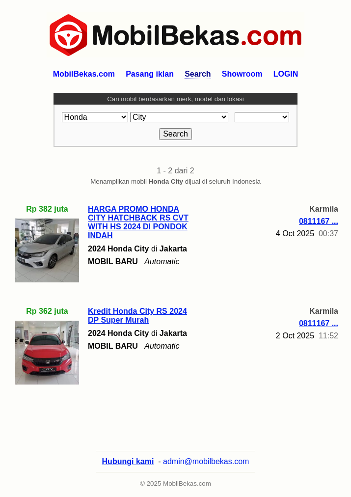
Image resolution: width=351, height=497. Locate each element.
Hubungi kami (128, 461)
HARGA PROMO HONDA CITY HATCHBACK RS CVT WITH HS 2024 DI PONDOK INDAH (138, 222)
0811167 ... (318, 221)
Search (198, 74)
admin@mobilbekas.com (206, 461)
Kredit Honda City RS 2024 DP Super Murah (137, 315)
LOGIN (285, 74)
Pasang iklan (150, 74)
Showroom (242, 74)
